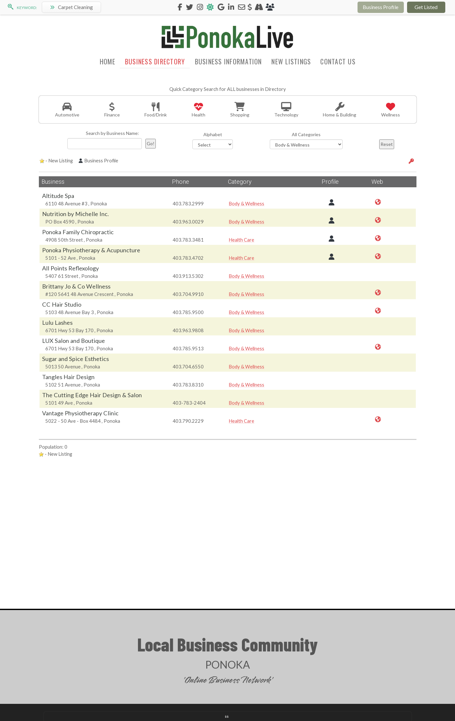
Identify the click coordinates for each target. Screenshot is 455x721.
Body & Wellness (246, 203)
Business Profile (380, 7)
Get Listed (426, 7)
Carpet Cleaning (71, 7)
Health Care (241, 240)
